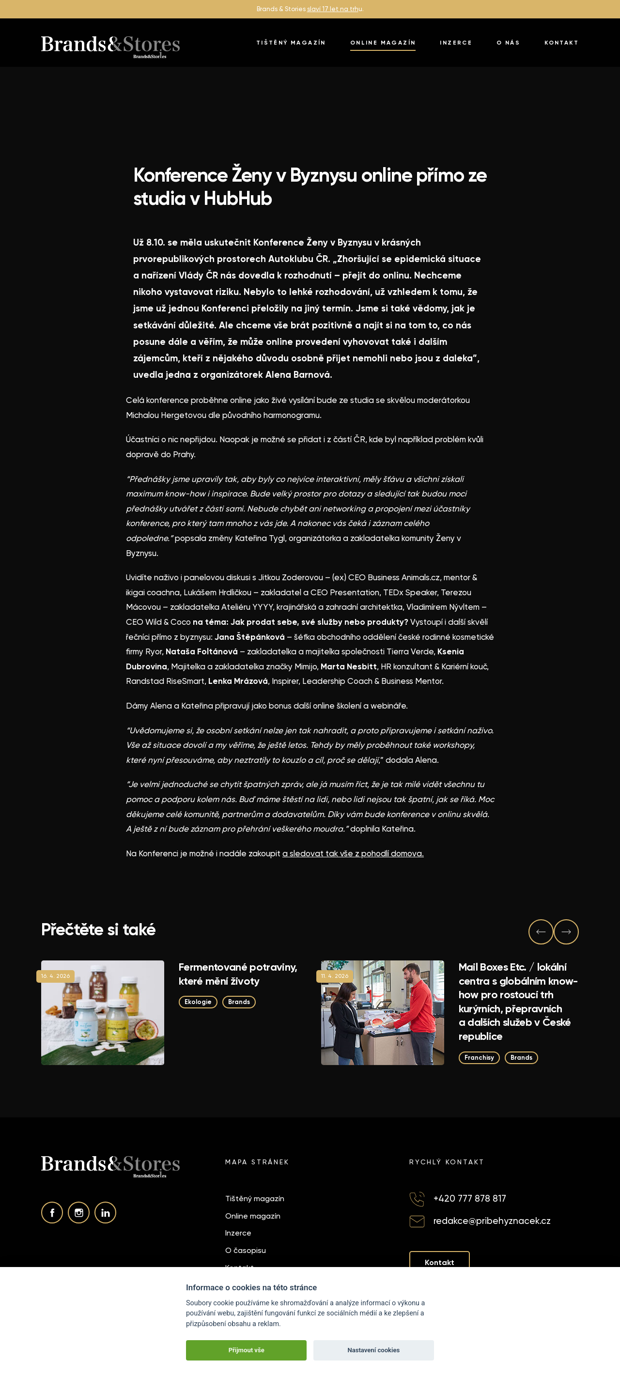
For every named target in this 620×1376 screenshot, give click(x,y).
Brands (239, 1001)
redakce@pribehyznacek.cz (492, 1220)
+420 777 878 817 (470, 1198)
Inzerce (456, 42)
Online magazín (383, 42)
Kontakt (561, 42)
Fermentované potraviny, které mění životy (238, 974)
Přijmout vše (246, 1350)
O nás (508, 42)
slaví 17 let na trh (332, 9)
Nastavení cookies (373, 1350)
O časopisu (245, 1250)
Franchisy (479, 1057)
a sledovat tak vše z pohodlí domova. (353, 853)
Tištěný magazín (291, 42)
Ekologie (198, 1001)
